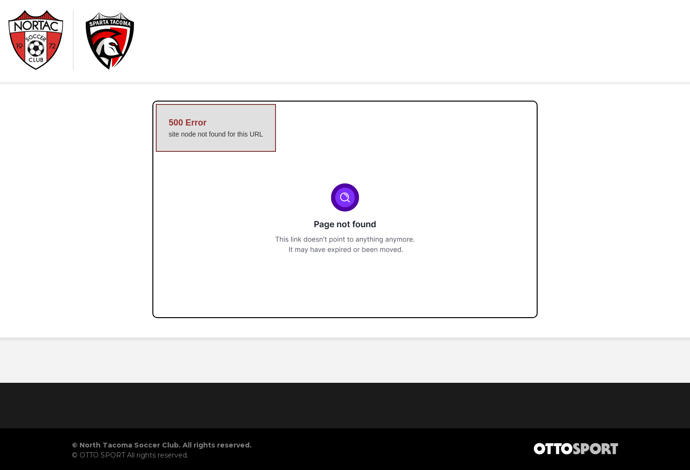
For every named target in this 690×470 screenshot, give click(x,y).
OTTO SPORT (102, 455)
